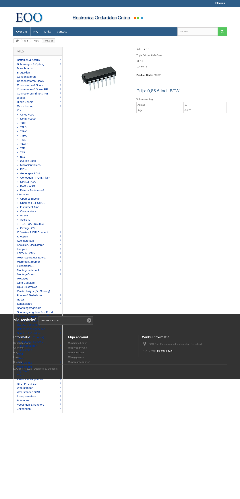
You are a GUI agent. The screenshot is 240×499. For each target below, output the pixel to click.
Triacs (20, 375)
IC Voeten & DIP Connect (32, 232)
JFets (20, 358)
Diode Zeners (25, 101)
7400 (22, 122)
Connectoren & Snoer (30, 85)
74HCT (24, 135)
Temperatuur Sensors (30, 341)
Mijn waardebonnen (79, 476)
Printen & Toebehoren (30, 295)
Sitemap (18, 476)
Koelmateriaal (25, 240)
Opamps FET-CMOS (32, 202)
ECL (22, 156)
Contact (62, 31)
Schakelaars (24, 303)
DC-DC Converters (28, 324)
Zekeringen (24, 408)
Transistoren (24, 349)
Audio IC (25, 219)
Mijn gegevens (76, 471)
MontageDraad (26, 274)
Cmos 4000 (26, 114)
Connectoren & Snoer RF (32, 89)
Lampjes (22, 249)
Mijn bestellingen (77, 456)
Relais (21, 299)
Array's (23, 215)
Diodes (21, 97)
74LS (22, 127)
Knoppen (22, 236)
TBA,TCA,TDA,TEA (31, 223)
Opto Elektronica (27, 286)
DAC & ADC (27, 186)
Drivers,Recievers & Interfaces (30, 192)
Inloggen (220, 3)
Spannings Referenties (31, 320)
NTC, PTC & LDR (27, 383)
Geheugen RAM (29, 173)
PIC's (23, 169)
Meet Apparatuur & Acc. (31, 257)
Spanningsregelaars (29, 307)
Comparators (27, 211)
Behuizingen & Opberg (30, 64)
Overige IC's (27, 228)
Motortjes (22, 278)
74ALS (23, 143)
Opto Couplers (26, 282)
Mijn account (78, 451)
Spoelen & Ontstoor (29, 333)
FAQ (35, 31)
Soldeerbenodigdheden (31, 328)
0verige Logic (27, 160)
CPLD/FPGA (27, 181)
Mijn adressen (76, 466)
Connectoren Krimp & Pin (32, 93)
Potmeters (23, 400)
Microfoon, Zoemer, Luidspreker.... (28, 263)
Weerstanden (25, 387)
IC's (19, 110)
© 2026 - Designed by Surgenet (40, 489)
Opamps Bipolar (29, 198)
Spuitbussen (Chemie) (30, 337)
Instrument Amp (29, 207)
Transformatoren (27, 345)
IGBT (20, 354)
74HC (23, 131)
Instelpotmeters (26, 396)
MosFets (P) (24, 366)
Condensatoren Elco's (30, 80)
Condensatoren (26, 76)
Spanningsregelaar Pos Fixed (35, 312)
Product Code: (144, 75)
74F (22, 148)
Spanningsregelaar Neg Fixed (35, 316)
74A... (23, 139)
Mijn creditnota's (77, 461)
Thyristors (23, 371)
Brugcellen (23, 72)
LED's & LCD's (26, 253)
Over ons (21, 31)
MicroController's (29, 165)
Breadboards (25, 68)
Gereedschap (25, 106)
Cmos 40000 (27, 118)
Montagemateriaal (28, 270)
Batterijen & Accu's (28, 59)
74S (22, 152)
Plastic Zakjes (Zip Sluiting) (33, 291)
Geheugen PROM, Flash (34, 177)
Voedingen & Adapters (30, 404)
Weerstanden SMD (28, 392)
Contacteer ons (22, 456)
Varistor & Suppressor (30, 379)
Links (47, 31)
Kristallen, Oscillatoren (30, 244)
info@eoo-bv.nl (165, 464)
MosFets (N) (24, 362)
